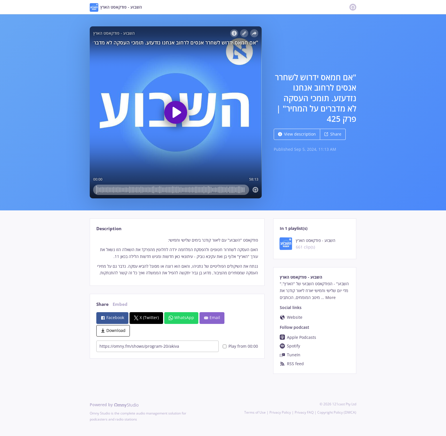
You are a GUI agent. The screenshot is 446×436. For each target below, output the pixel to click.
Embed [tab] (120, 304)
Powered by (114, 404)
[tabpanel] (177, 257)
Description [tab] (109, 229)
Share (332, 134)
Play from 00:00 (240, 346)
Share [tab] (102, 304)
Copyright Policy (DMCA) (336, 412)
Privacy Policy (280, 412)
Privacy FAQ (304, 412)
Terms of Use (255, 412)
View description (297, 134)
